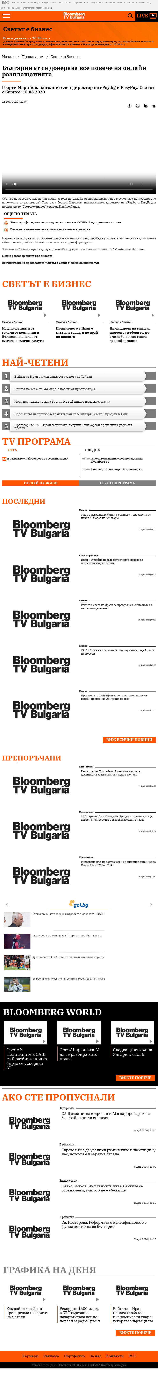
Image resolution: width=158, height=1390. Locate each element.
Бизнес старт (68, 1180)
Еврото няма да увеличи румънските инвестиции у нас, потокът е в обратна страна (109, 1152)
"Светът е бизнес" (57, 263)
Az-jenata (77, 2)
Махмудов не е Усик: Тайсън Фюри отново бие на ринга (52, 941)
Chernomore (28, 8)
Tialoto (68, 2)
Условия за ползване (44, 1365)
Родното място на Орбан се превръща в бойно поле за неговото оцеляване (116, 606)
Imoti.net (121, 2)
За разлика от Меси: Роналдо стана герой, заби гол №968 (54, 984)
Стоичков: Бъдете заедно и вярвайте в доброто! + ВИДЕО (54, 919)
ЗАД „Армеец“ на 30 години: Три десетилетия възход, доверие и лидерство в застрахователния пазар (117, 818)
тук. (97, 263)
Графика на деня (49, 1270)
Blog (149, 2)
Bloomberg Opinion (88, 555)
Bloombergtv (34, 2)
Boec (18, 8)
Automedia (110, 2)
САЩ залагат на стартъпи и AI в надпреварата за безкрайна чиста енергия (106, 1116)
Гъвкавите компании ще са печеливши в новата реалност (50, 229)
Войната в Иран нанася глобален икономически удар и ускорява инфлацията (133, 1314)
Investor (15, 2)
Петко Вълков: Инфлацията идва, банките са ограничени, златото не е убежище (102, 1188)
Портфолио (74, 1356)
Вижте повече (135, 1077)
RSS (132, 1356)
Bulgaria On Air (49, 2)
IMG (6, 2)
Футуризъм (66, 1108)
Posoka (10, 8)
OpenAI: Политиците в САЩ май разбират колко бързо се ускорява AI (26, 1058)
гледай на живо (40, 483)
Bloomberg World (52, 1012)
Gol (61, 2)
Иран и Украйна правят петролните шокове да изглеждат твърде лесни (112, 561)
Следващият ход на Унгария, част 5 (132, 1052)
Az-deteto (140, 2)
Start (3, 8)
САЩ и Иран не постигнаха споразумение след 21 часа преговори (118, 652)
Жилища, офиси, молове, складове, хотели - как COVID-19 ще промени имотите (65, 222)
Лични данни (84, 1365)
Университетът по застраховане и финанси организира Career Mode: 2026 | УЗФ (118, 863)
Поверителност (66, 1365)
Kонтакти (115, 1356)
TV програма (36, 441)
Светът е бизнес (46, 284)
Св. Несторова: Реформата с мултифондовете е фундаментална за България (104, 1224)
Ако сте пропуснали (58, 1097)
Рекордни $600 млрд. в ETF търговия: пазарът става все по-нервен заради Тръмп (80, 1314)
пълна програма (117, 483)
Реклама (51, 1356)
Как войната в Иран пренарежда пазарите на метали (26, 1312)
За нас (95, 1356)
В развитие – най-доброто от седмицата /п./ (35, 458)
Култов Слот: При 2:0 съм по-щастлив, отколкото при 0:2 (54, 962)
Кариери (30, 1356)
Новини (83, 510)
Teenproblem (97, 2)
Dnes (23, 2)
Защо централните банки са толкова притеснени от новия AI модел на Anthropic (116, 516)
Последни (23, 501)
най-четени (35, 362)
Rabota (130, 2)
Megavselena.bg (44, 8)
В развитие (66, 1144)
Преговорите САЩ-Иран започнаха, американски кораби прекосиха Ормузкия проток (114, 697)
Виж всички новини (129, 739)
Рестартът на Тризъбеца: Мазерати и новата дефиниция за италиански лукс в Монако (110, 773)
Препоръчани (31, 758)
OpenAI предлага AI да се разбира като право (80, 1054)
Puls (86, 2)
